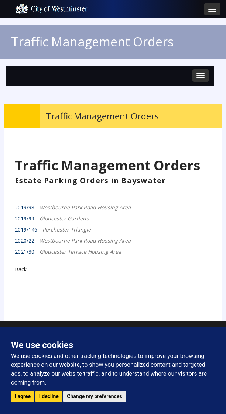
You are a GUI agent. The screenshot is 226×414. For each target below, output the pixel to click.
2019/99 (24, 218)
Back (21, 269)
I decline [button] (49, 396)
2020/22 (24, 240)
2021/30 (24, 251)
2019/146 (26, 229)
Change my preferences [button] (94, 396)
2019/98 (24, 207)
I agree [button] (23, 396)
